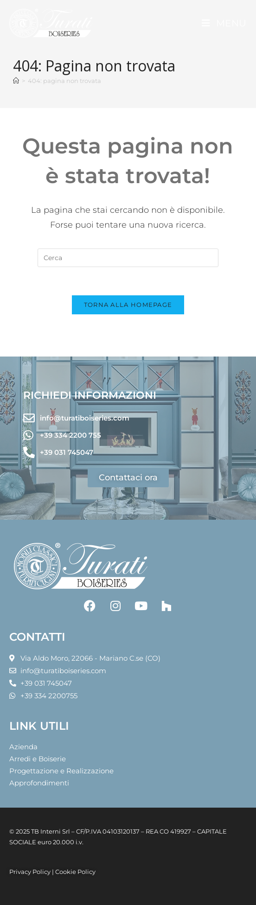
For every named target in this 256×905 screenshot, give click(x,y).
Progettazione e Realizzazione (61, 770)
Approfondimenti (39, 782)
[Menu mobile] (224, 23)
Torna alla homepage (128, 304)
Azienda (23, 746)
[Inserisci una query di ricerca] (128, 258)
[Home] (16, 80)
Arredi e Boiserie (37, 758)
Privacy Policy (30, 871)
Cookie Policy (75, 871)
